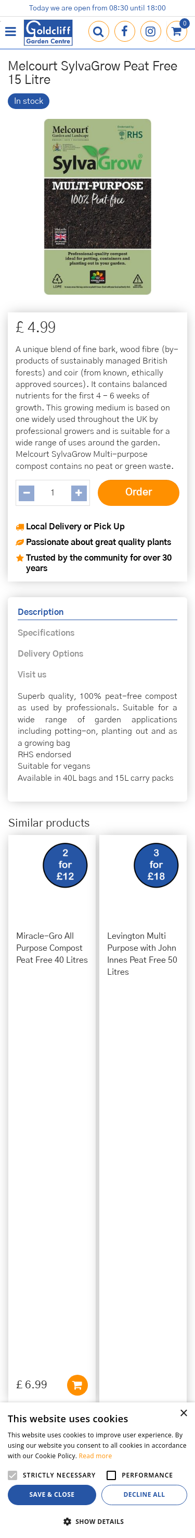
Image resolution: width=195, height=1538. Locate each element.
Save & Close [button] (52, 1494)
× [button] (183, 1414)
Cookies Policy (97, 1307)
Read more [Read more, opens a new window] (95, 1455)
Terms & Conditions (97, 1319)
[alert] (97, 1470)
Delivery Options (50, 654)
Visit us (32, 675)
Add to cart (77, 996)
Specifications (46, 633)
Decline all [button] (144, 1494)
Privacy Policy (97, 1295)
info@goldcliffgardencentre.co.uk (97, 1229)
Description (40, 612)
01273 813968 (97, 1217)
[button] (97, 1521)
